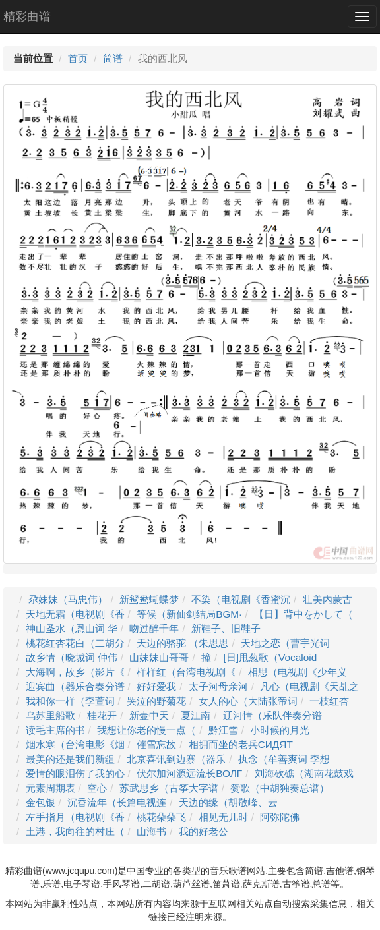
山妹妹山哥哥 (159, 657)
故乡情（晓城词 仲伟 (71, 657)
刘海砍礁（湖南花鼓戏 (304, 773)
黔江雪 (223, 730)
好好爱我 (156, 686)
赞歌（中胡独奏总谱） (279, 788)
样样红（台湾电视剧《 (186, 672)
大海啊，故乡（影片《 (75, 672)
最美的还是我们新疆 (70, 759)
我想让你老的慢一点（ (146, 730)
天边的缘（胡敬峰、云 (228, 802)
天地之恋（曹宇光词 (285, 643)
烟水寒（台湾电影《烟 (75, 744)
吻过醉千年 (154, 628)
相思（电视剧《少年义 (297, 672)
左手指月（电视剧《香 (75, 817)
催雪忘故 (156, 744)
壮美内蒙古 (327, 599)
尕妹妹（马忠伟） (68, 599)
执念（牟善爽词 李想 (284, 759)
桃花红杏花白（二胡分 (75, 643)
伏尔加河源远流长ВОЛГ (189, 773)
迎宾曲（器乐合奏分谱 (75, 686)
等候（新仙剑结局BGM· (189, 614)
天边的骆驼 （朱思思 (182, 643)
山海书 (151, 831)
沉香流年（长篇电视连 (116, 802)
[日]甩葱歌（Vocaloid (270, 657)
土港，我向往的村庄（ (75, 831)
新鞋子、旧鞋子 (226, 628)
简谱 (113, 58)
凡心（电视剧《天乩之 (309, 686)
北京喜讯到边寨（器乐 (176, 759)
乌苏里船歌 (50, 715)
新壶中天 (149, 715)
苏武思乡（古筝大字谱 (168, 788)
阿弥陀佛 (280, 817)
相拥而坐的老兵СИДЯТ (241, 744)
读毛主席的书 (55, 730)
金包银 (40, 802)
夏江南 (195, 715)
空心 (97, 788)
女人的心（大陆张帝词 (248, 701)
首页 (78, 58)
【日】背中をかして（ (303, 614)
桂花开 (102, 715)
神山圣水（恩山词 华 (71, 628)
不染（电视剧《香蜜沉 (240, 599)
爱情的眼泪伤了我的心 (75, 773)
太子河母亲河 (218, 686)
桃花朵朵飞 (161, 817)
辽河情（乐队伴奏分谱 (272, 715)
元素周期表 (50, 788)
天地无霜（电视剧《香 (75, 614)
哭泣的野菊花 (156, 701)
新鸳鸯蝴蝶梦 (149, 599)
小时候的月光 (279, 730)
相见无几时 (223, 817)
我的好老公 (203, 831)
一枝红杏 (329, 701)
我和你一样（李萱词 (70, 701)
